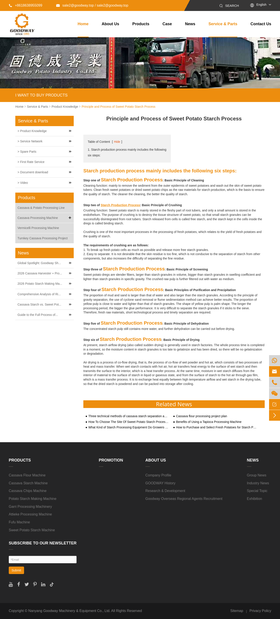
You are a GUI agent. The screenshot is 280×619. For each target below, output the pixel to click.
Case (167, 24)
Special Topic (257, 491)
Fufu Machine (19, 522)
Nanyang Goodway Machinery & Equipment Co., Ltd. (69, 611)
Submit (16, 570)
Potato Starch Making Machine (32, 499)
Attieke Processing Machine (30, 514)
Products (140, 24)
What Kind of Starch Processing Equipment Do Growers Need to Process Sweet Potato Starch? (128, 427)
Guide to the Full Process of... (38, 315)
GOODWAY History (160, 483)
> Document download (33, 172)
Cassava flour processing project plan (201, 416)
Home (83, 24)
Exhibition (254, 499)
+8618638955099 (25, 5)
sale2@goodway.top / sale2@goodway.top (92, 5)
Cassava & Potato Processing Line (41, 207)
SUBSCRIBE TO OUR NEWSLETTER (43, 543)
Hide (117, 141)
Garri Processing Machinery (30, 506)
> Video (23, 182)
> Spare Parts (27, 151)
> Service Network (30, 141)
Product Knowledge (65, 106)
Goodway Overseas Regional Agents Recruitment (183, 499)
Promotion (111, 460)
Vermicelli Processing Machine (38, 228)
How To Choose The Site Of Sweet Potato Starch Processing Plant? (128, 422)
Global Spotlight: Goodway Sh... (39, 263)
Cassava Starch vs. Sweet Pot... (39, 304)
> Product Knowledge (32, 131)
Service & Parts (222, 24)
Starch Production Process (120, 205)
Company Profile (158, 475)
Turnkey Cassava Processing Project (43, 238)
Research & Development (165, 491)
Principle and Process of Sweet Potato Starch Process (118, 106)
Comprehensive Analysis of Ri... (39, 294)
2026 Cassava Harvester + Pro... (40, 273)
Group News (256, 475)
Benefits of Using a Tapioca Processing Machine (209, 422)
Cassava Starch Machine (28, 483)
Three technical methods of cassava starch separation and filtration (128, 416)
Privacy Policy (260, 611)
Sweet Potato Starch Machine (32, 530)
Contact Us (260, 24)
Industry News (258, 483)
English (261, 4)
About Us (110, 24)
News (190, 24)
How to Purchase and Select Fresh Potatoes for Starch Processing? (216, 427)
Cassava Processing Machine (45, 218)
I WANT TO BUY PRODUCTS (41, 95)
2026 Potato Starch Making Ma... (40, 283)
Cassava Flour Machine (27, 475)
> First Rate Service (31, 162)
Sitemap (236, 611)
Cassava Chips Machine (28, 491)
